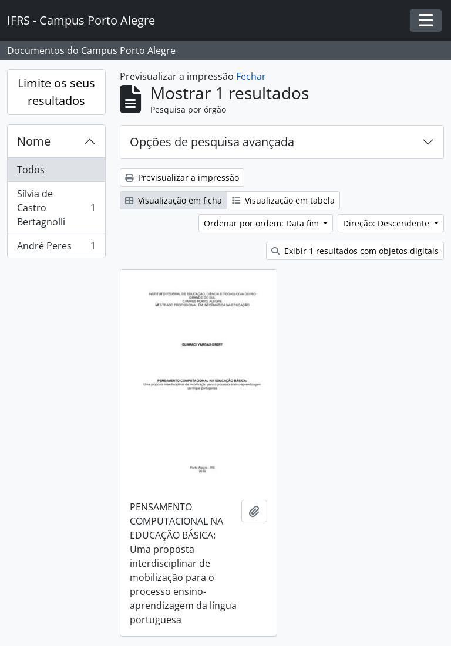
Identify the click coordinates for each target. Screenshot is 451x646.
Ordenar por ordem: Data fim (262, 223)
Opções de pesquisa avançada (212, 142)
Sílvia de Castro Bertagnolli (56, 207)
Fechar (251, 76)
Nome (34, 141)
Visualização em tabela (283, 200)
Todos (31, 169)
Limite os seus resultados (56, 92)
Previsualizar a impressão (182, 177)
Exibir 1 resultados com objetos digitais (355, 250)
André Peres (56, 248)
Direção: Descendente (387, 223)
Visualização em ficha (173, 200)
